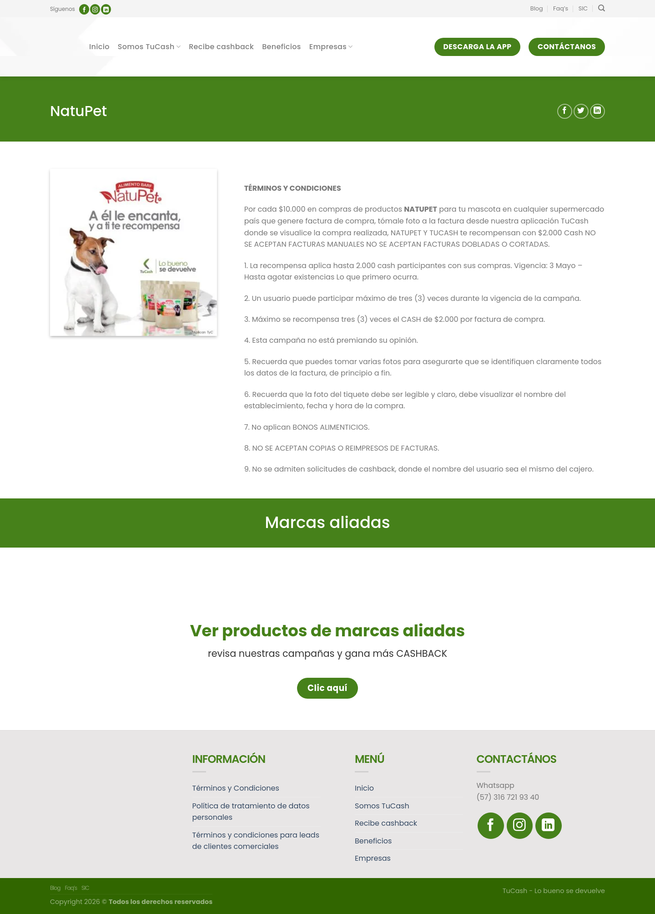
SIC (583, 8)
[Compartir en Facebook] (564, 111)
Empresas (331, 46)
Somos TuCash (149, 46)
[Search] (601, 8)
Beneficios (281, 46)
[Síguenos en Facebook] (84, 9)
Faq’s (560, 8)
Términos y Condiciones (235, 788)
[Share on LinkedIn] (597, 111)
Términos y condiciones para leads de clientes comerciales (256, 841)
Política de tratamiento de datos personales (251, 812)
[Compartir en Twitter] (581, 111)
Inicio (99, 46)
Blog (536, 8)
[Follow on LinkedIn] (106, 9)
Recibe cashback (221, 46)
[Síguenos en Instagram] (95, 9)
